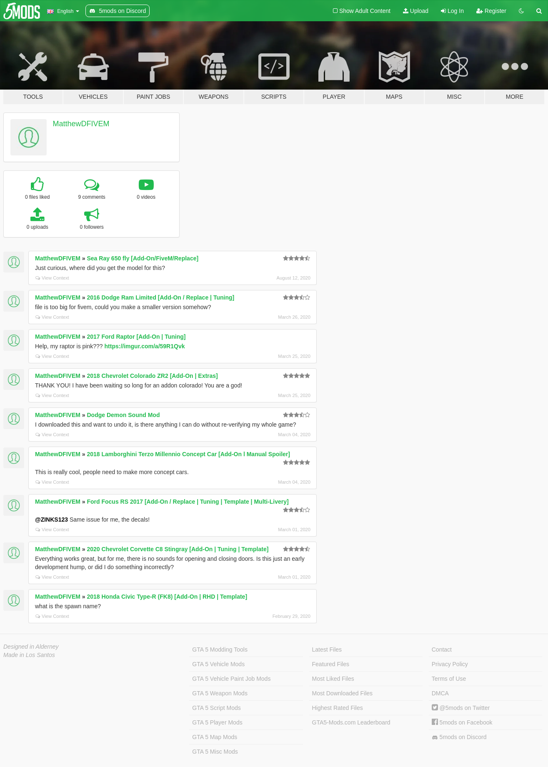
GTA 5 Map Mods (214, 737)
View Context (52, 277)
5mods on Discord (459, 737)
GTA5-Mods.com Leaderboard (351, 722)
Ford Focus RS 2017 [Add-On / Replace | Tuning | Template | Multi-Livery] (187, 501)
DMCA (440, 693)
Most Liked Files (333, 678)
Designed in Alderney (31, 646)
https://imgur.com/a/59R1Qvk (145, 346)
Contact (442, 649)
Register (491, 10)
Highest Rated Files (337, 708)
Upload (415, 10)
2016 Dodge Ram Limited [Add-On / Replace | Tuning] (160, 297)
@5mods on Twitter (461, 708)
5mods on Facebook (462, 722)
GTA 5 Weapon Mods (220, 693)
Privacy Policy (450, 664)
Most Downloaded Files (342, 693)
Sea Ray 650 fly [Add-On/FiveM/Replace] (142, 258)
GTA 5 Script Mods (216, 708)
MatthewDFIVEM (81, 124)
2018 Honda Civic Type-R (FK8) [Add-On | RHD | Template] (167, 596)
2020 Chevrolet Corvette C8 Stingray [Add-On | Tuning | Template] (177, 549)
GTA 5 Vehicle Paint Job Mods (231, 678)
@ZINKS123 (51, 519)
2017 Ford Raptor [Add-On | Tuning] (136, 336)
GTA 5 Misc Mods (215, 751)
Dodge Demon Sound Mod (123, 415)
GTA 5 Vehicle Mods (218, 664)
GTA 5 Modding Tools (220, 649)
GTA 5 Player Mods (217, 722)
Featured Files (330, 664)
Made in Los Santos (29, 655)
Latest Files (327, 649)
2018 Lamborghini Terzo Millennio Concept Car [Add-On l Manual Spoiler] (188, 454)
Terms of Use (449, 678)
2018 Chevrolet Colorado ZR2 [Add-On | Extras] (152, 375)
